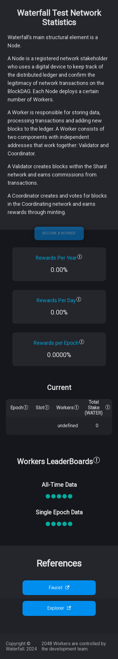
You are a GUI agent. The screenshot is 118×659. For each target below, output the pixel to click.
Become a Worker (59, 241)
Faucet (59, 587)
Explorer (59, 608)
